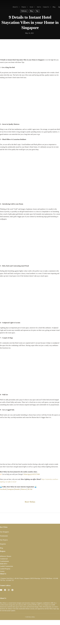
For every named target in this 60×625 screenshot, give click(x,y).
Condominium (4, 561)
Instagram (10, 489)
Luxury (2, 571)
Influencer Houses (5, 556)
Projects (25, 7)
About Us (16, 7)
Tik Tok (29, 489)
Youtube (17, 489)
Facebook (3, 489)
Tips (37, 11)
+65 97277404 (44, 578)
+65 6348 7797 (10, 580)
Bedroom (24, 11)
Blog (54, 7)
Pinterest (23, 489)
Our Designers (4, 532)
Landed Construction (6, 566)
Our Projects (4, 540)
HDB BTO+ (4, 564)
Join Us (39, 7)
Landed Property (5, 569)
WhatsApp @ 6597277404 (31, 474)
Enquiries (3, 544)
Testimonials (4, 536)
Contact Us (47, 7)
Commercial (4, 559)
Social (32, 7)
